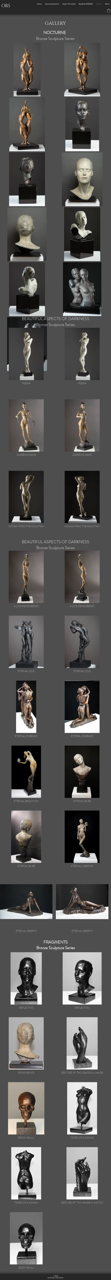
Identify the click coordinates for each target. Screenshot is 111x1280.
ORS (5, 6)
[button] (108, 11)
